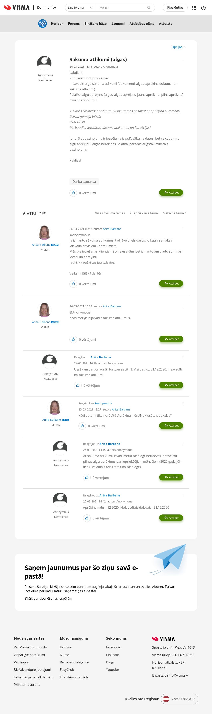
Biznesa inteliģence (74, 662)
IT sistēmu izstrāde (74, 677)
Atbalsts (165, 23)
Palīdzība (203, 7)
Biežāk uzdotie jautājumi (32, 669)
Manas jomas (194, 7)
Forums (74, 23)
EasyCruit (67, 669)
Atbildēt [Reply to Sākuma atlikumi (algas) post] (174, 192)
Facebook (113, 647)
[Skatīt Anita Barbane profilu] (41, 245)
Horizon (57, 23)
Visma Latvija (177, 699)
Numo (64, 655)
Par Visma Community (30, 647)
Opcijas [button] (177, 47)
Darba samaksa (84, 181)
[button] (183, 59)
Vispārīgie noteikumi (29, 655)
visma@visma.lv (176, 675)
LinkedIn (112, 655)
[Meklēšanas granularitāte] (80, 8)
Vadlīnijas (21, 662)
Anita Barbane (112, 229)
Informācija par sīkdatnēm (33, 677)
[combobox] (125, 8)
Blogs (110, 662)
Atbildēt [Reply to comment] (174, 283)
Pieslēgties (175, 7)
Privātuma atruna (27, 684)
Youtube (112, 669)
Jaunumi (118, 23)
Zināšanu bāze (95, 23)
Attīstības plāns (142, 23)
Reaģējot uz (92, 357)
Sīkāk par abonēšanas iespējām (48, 598)
